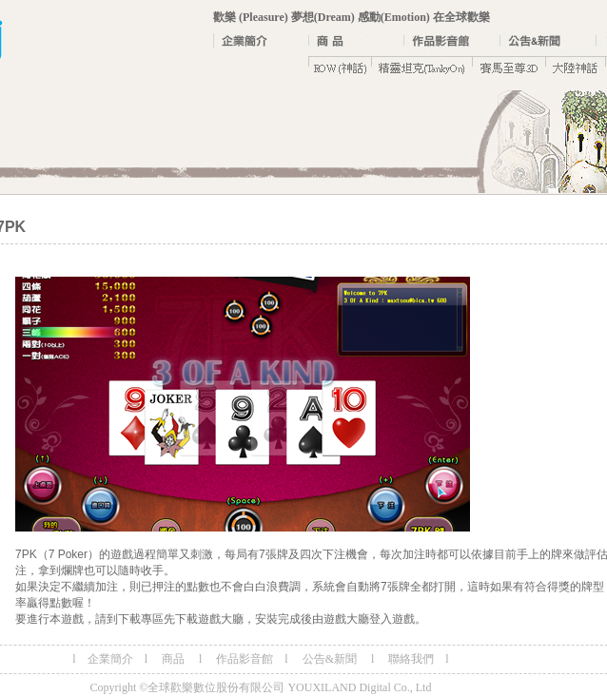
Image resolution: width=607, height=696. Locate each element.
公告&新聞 (331, 659)
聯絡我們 (411, 659)
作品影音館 (244, 659)
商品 (173, 659)
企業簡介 (110, 659)
